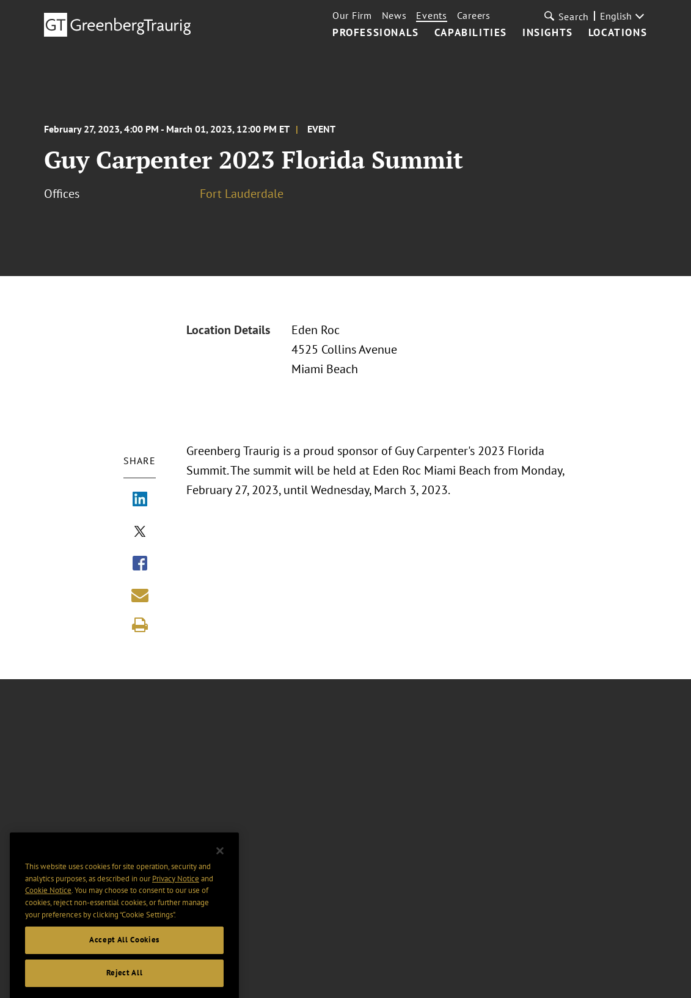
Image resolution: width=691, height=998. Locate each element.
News (394, 15)
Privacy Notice (175, 901)
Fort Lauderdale (241, 194)
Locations (617, 33)
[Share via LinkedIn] (140, 500)
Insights (547, 33)
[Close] (220, 873)
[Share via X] (140, 532)
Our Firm (352, 15)
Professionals (375, 33)
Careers (474, 15)
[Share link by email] (139, 594)
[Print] (140, 624)
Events (431, 15)
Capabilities (470, 33)
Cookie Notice (48, 913)
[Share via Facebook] (140, 564)
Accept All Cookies (124, 962)
